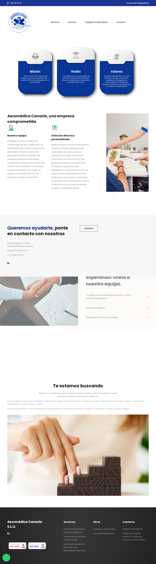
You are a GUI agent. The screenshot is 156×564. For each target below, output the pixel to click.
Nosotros (55, 22)
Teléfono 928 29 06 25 (132, 529)
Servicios (72, 22)
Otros (96, 522)
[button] (6, 558)
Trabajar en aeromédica (104, 529)
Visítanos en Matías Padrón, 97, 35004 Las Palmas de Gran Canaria (134, 536)
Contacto (121, 22)
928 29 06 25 (16, 3)
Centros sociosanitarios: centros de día (75, 538)
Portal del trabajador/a (103, 533)
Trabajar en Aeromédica (96, 22)
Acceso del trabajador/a (137, 3)
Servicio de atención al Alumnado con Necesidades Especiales (75, 547)
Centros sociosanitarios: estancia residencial (75, 530)
